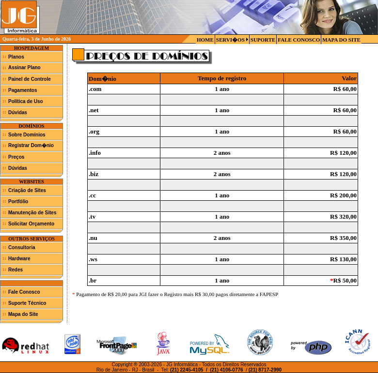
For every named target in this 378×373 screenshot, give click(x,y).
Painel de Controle (29, 79)
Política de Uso (25, 101)
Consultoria (21, 247)
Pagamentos (22, 90)
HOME (205, 40)
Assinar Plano (24, 67)
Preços (16, 157)
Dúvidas (17, 112)
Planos (16, 57)
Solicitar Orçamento (31, 223)
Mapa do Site (23, 314)
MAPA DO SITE (341, 40)
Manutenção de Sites (32, 212)
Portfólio (18, 201)
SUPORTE (263, 40)
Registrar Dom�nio (31, 145)
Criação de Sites (27, 190)
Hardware (19, 258)
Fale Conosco (24, 292)
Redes (15, 269)
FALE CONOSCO (299, 40)
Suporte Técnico (27, 303)
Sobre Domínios (27, 134)
